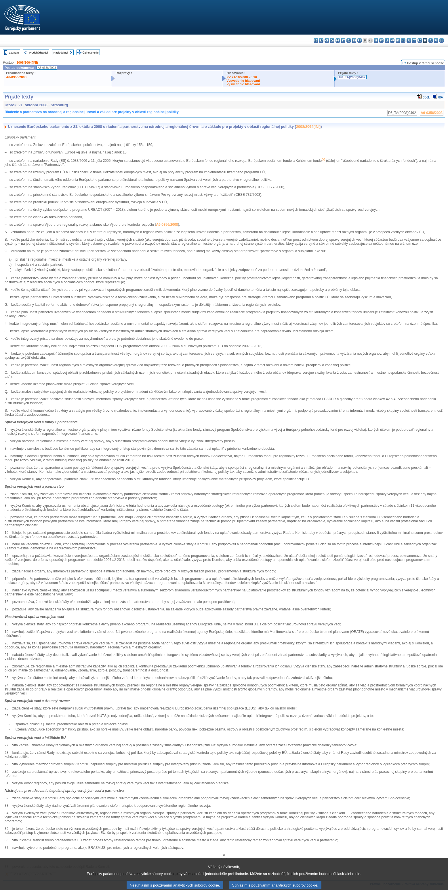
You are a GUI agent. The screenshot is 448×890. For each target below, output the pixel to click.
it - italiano (376, 40)
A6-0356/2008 (16, 77)
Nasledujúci (61, 52)
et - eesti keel (343, 40)
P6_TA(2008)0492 (352, 77)
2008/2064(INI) (27, 62)
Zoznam (14, 52)
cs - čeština (327, 40)
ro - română (420, 40)
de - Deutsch (337, 40)
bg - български (316, 40)
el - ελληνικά (348, 40)
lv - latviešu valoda (381, 40)
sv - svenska (441, 40)
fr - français (359, 40)
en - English (354, 40)
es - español (321, 40)
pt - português (414, 40)
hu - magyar (392, 40)
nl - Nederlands (403, 40)
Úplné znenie (91, 52)
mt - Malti (398, 40)
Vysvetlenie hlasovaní (243, 80)
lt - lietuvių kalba (387, 40)
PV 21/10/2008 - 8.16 (241, 77)
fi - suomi (436, 40)
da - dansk (332, 40)
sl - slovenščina (430, 40)
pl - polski (409, 40)
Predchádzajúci (38, 52)
